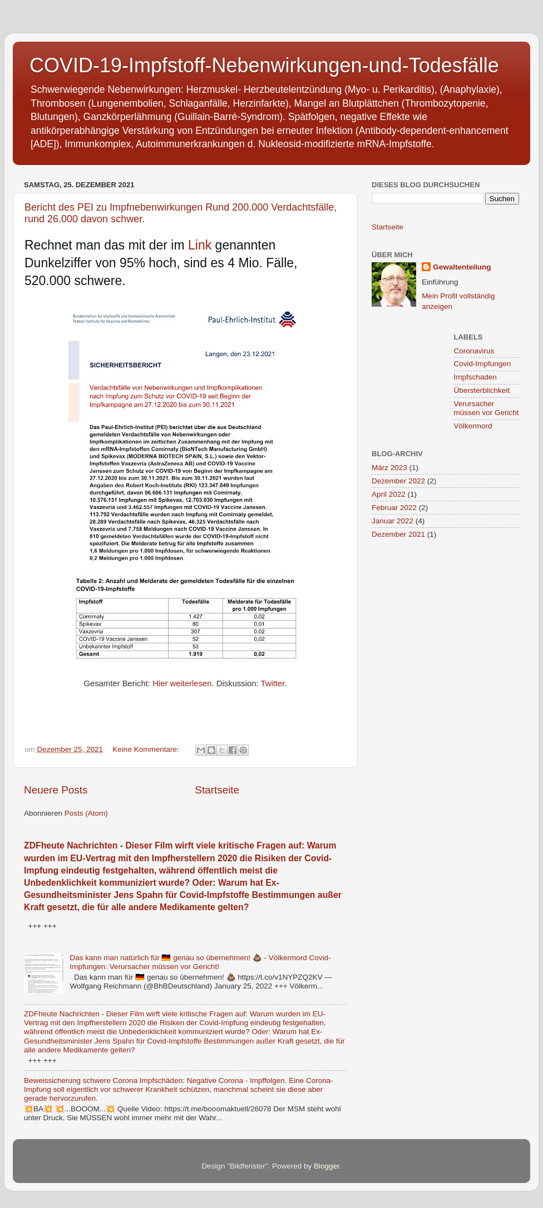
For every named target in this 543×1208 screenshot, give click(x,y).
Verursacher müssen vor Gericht (486, 408)
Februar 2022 (394, 507)
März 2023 (389, 467)
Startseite (217, 790)
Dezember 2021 (398, 534)
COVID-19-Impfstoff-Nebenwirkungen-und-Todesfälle (264, 65)
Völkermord (473, 426)
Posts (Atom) (86, 813)
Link (199, 245)
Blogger (326, 1166)
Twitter (273, 683)
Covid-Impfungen (482, 364)
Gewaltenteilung (462, 267)
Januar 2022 (392, 521)
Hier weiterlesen (181, 683)
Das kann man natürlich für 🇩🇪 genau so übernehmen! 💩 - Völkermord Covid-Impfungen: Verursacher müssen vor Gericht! (200, 962)
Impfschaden (475, 377)
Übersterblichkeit (482, 390)
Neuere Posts (55, 790)
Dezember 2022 (398, 481)
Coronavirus (474, 351)
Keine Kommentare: (146, 749)
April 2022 (389, 494)
